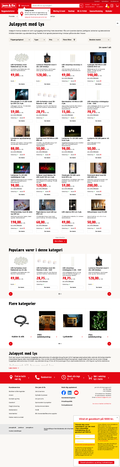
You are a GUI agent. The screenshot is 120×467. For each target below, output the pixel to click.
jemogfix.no (29, 427)
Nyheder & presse (41, 395)
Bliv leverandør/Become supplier (46, 413)
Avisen (87, 4)
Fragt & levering (14, 406)
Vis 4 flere (59, 241)
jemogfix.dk (12, 427)
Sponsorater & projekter (43, 402)
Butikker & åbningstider (17, 391)
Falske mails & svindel (16, 417)
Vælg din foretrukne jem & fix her (36, 17)
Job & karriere (90, 7)
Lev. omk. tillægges (67, 78)
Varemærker (13, 413)
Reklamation (13, 410)
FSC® (37, 410)
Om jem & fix (39, 399)
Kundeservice (115, 1)
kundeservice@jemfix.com (103, 397)
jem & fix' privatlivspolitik (107, 440)
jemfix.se (21, 427)
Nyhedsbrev (105, 1)
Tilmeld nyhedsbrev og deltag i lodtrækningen (96, 462)
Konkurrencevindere (42, 406)
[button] (59, 293)
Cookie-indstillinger (15, 431)
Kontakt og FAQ (14, 399)
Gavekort (97, 1)
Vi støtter (100, 7)
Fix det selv (96, 4)
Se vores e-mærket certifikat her (102, 403)
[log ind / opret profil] (106, 5)
